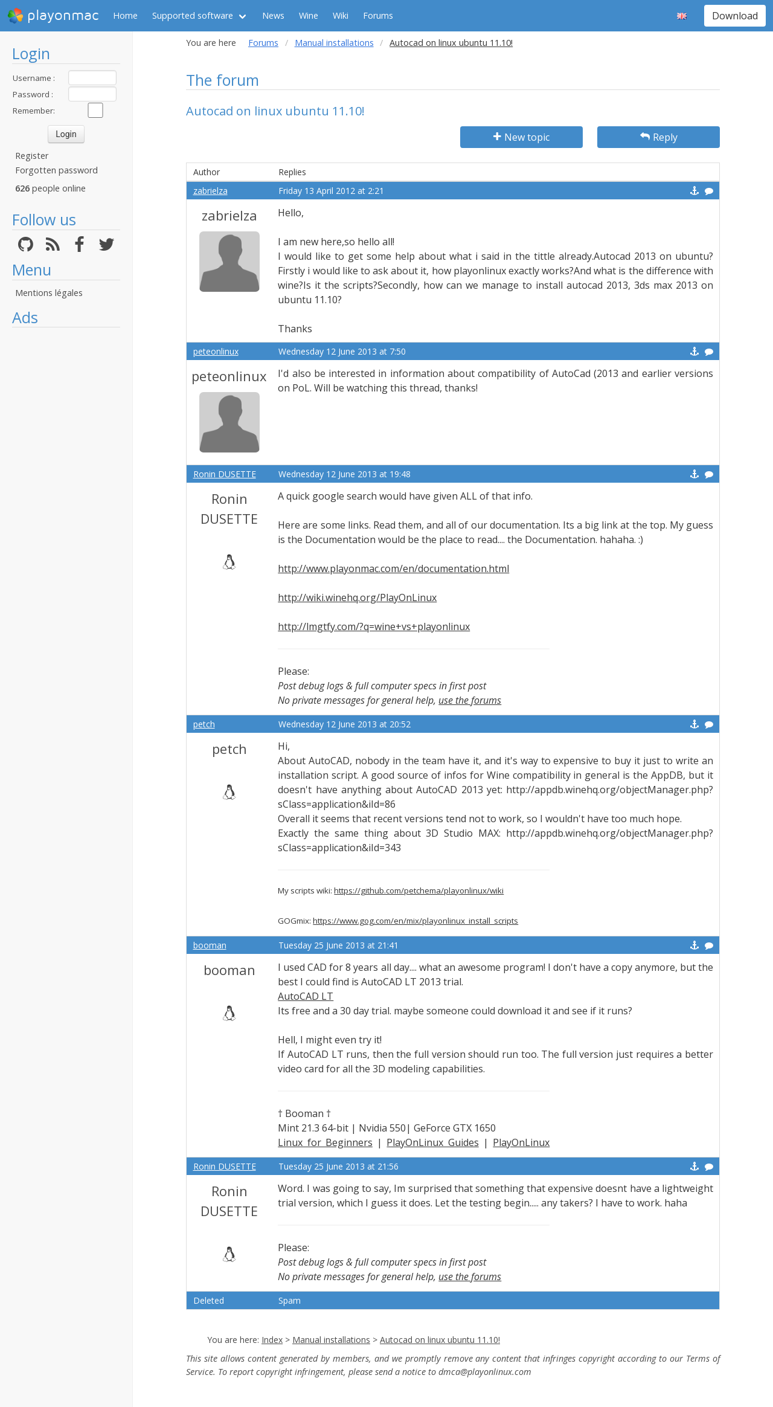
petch (204, 724)
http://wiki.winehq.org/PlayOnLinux (357, 597)
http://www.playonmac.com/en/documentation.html (393, 568)
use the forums (469, 700)
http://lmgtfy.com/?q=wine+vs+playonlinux (374, 626)
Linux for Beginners (325, 1142)
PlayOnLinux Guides (432, 1142)
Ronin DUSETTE (224, 474)
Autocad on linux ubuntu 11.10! (440, 1339)
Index (272, 1339)
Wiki (340, 15)
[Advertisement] (66, 514)
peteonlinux (216, 351)
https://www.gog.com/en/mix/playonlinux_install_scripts (415, 920)
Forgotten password (56, 170)
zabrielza (210, 190)
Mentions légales (49, 292)
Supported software (192, 15)
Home (125, 15)
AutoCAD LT (305, 996)
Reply (659, 137)
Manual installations (334, 42)
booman (209, 945)
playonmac (52, 15)
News (273, 15)
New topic (521, 137)
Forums (378, 15)
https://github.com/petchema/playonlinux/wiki (419, 890)
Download (735, 15)
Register (31, 155)
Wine (308, 15)
